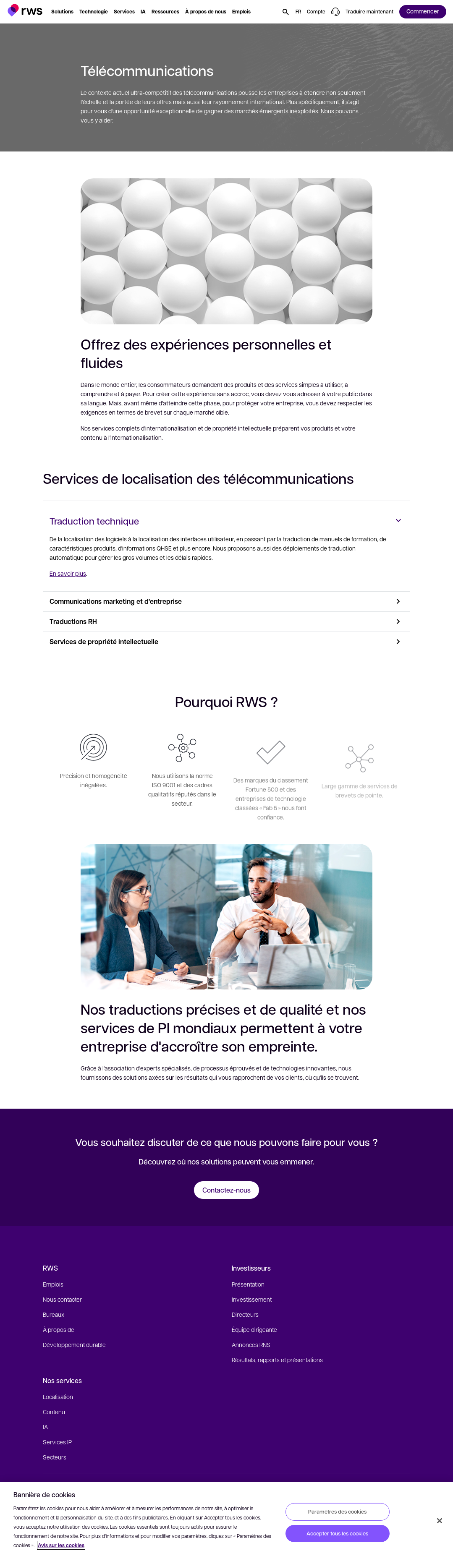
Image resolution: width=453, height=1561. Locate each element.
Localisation (58, 1396)
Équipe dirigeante (254, 1329)
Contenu (54, 1411)
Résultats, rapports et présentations (277, 1359)
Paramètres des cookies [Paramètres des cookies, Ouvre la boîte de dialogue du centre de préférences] (337, 1511)
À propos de (58, 1329)
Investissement (252, 1299)
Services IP (57, 1442)
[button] (25, 10)
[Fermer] (439, 1520)
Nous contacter (62, 1299)
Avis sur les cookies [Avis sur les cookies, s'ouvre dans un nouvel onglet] (61, 1545)
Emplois (53, 1284)
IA (45, 1426)
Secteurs (54, 1457)
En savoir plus (68, 573)
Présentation (248, 1284)
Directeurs (245, 1314)
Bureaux (53, 1314)
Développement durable (74, 1344)
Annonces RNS (251, 1344)
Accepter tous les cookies (337, 1533)
